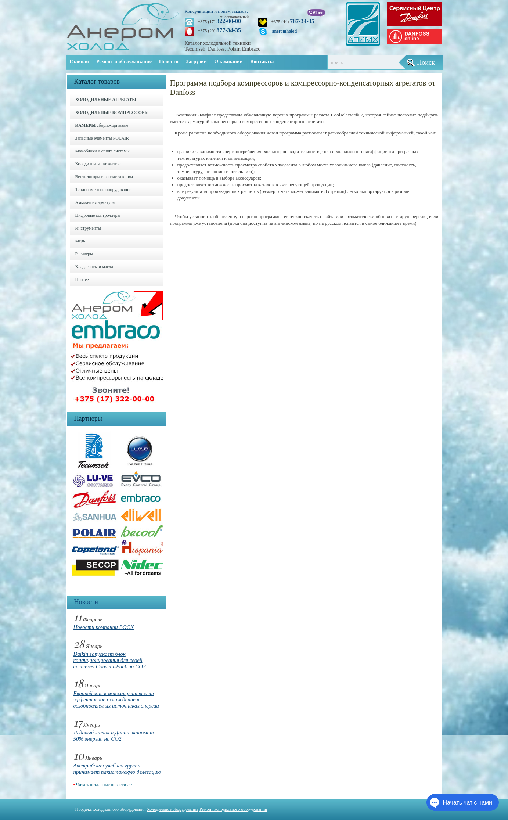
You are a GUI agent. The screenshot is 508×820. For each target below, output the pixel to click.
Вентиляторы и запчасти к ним (104, 176)
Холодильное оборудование (172, 809)
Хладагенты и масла (94, 266)
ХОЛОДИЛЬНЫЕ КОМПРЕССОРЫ (112, 112)
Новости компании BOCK (103, 627)
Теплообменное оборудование (103, 189)
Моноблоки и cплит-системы (102, 151)
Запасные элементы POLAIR (102, 138)
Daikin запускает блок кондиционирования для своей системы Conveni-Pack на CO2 (109, 660)
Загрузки (196, 61)
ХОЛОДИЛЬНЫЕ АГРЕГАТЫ (105, 99)
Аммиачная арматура (95, 202)
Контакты (262, 61)
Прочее (82, 279)
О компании (228, 61)
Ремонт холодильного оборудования (233, 809)
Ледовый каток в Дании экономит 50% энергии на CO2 (113, 736)
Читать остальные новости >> (104, 784)
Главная (79, 61)
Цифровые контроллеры (97, 215)
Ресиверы (84, 253)
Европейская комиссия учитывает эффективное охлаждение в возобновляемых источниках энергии (116, 699)
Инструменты (88, 228)
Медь (80, 241)
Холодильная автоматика (98, 163)
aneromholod (284, 31)
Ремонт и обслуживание (124, 61)
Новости (169, 61)
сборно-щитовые (102, 125)
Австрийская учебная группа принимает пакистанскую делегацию (117, 769)
